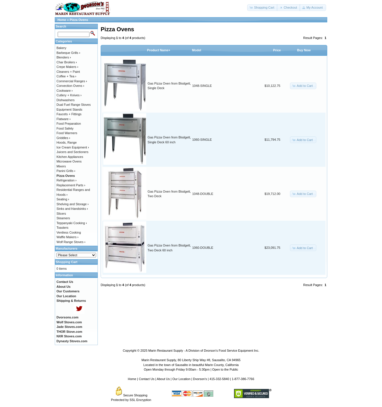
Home (61, 19)
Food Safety (64, 128)
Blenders (63, 57)
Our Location (181, 379)
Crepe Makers (67, 67)
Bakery (61, 48)
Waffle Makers (67, 237)
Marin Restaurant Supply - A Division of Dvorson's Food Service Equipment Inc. (203, 350)
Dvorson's (200, 379)
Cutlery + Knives (68, 95)
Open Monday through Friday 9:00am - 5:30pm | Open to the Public (191, 369)
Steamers (63, 218)
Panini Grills (65, 171)
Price (277, 50)
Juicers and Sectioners (72, 152)
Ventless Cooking (68, 232)
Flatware (63, 119)
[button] (262, 7)
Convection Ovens (70, 85)
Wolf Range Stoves (70, 242)
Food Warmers (66, 133)
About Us (163, 379)
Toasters (62, 227)
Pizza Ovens (79, 19)
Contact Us (146, 379)
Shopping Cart (66, 262)
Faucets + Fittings (68, 114)
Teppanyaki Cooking (71, 223)
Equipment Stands (69, 109)
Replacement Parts (70, 185)
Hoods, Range (66, 142)
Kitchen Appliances (69, 157)
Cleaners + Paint (68, 71)
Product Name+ (158, 50)
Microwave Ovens (68, 161)
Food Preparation (68, 123)
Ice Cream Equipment (72, 147)
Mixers (61, 166)
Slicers (61, 213)
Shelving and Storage (72, 204)
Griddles (63, 138)
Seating (62, 199)
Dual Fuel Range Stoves (73, 104)
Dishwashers (65, 100)
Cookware (64, 90)
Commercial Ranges (71, 81)
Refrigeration (66, 180)
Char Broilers (66, 62)
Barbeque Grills (68, 52)
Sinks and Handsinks (72, 208)
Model (196, 50)
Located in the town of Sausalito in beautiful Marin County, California (191, 365)
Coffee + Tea (66, 76)
